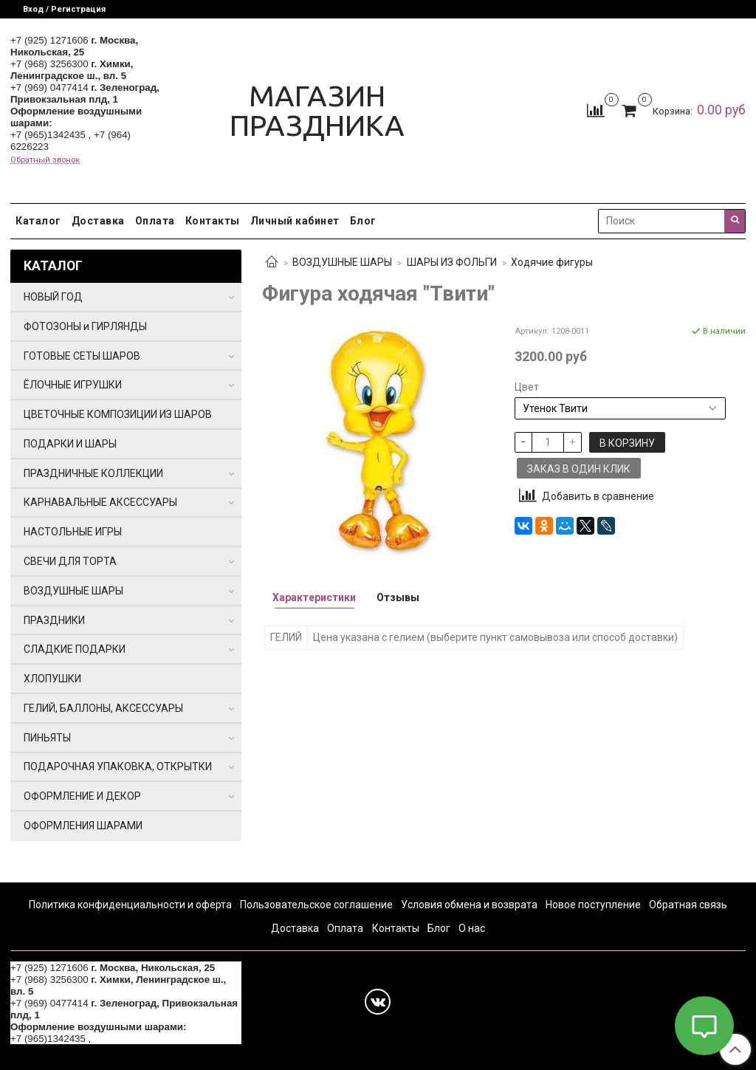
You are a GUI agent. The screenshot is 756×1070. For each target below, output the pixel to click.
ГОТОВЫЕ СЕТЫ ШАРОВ (82, 356)
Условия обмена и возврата (469, 904)
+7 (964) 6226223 (133, 1038)
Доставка (98, 221)
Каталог (38, 221)
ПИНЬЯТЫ (47, 738)
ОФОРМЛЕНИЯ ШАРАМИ (83, 825)
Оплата (155, 221)
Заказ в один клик (578, 469)
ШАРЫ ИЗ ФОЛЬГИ (452, 262)
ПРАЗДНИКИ (54, 620)
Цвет (527, 387)
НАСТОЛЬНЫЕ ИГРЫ (73, 532)
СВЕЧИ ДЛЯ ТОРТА (70, 561)
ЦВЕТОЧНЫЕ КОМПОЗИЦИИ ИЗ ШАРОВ (118, 414)
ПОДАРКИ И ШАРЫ (70, 444)
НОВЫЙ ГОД (53, 297)
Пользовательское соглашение (316, 904)
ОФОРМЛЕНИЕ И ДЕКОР (82, 796)
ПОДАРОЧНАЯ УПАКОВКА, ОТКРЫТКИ (118, 766)
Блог (363, 221)
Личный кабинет (295, 221)
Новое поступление (593, 904)
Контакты (212, 221)
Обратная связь (688, 904)
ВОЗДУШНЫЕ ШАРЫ (342, 262)
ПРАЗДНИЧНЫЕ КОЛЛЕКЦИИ (93, 473)
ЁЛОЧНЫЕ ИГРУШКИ (73, 385)
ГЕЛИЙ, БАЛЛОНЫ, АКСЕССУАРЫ (103, 708)
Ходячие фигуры (552, 262)
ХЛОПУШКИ (52, 679)
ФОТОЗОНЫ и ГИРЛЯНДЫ (85, 326)
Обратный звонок (45, 160)
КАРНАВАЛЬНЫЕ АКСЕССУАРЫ (100, 502)
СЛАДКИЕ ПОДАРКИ (75, 649)
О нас (471, 928)
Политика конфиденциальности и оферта (130, 904)
